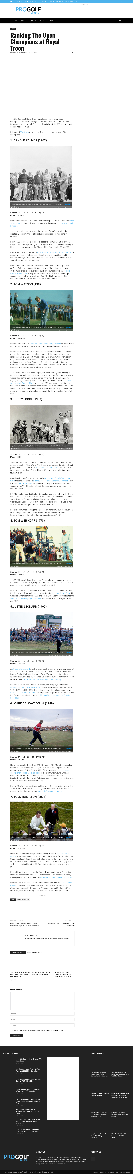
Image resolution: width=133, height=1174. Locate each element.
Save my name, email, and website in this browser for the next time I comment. (39, 1030)
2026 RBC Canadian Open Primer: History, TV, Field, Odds (28, 1080)
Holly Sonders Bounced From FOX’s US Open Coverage (98, 1135)
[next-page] (15, 980)
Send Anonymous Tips (71, 1)
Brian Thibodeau (22, 53)
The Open (24, 132)
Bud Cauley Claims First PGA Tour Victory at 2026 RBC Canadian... (28, 1070)
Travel (42, 20)
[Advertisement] (95, 63)
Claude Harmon (25, 483)
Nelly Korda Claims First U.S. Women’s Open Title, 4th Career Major (27, 1111)
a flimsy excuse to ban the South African (50, 481)
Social (15, 20)
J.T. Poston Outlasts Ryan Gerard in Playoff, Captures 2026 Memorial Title (29, 1101)
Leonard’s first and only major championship (42, 679)
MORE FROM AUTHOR (34, 952)
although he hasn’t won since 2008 (25, 687)
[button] (120, 21)
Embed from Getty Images (17, 801)
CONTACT (51, 1)
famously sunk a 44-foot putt (23, 692)
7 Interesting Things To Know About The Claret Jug (60, 924)
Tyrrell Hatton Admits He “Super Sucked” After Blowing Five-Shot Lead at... (99, 1074)
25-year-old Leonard (21, 669)
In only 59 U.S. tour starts (47, 467)
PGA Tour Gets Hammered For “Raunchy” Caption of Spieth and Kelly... (99, 1114)
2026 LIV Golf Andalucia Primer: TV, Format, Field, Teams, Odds (28, 1130)
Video (23, 20)
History (13, 28)
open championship (23, 899)
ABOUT (44, 1)
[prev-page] (11, 980)
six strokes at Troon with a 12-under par (54, 252)
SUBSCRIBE (59, 1)
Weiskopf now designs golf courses (25, 598)
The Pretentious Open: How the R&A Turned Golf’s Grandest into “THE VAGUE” (20, 974)
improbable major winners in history (56, 877)
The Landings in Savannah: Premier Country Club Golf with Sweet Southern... (29, 1121)
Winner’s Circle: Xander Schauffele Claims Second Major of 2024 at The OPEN (63, 974)
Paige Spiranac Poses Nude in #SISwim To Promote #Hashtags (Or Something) (120, 1095)
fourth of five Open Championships (46, 343)
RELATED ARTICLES (18, 952)
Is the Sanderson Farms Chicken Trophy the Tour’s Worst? (119, 1114)
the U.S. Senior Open (61, 593)
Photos (32, 20)
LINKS (51, 20)
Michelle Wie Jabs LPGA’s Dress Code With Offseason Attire (120, 1135)
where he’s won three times (50, 791)
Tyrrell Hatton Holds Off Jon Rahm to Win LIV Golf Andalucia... (28, 1090)
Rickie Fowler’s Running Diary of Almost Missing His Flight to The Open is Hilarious (24, 924)
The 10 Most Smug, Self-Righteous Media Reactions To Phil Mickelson (120, 1074)
